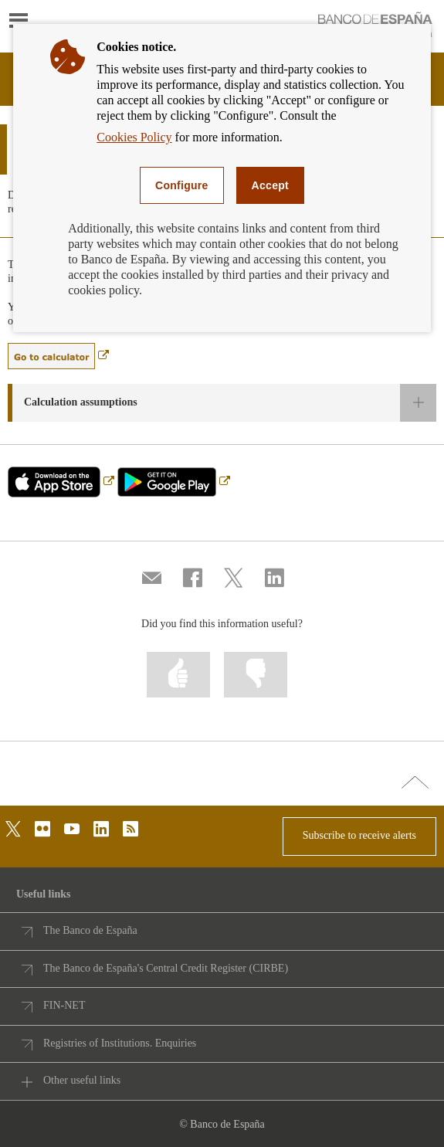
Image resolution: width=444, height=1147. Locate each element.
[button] (222, 403)
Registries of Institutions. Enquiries (119, 1043)
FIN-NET (64, 1005)
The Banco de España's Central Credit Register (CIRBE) (165, 968)
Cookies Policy (134, 137)
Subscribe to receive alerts (359, 835)
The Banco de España (90, 930)
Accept (270, 185)
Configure (181, 185)
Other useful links (81, 1080)
